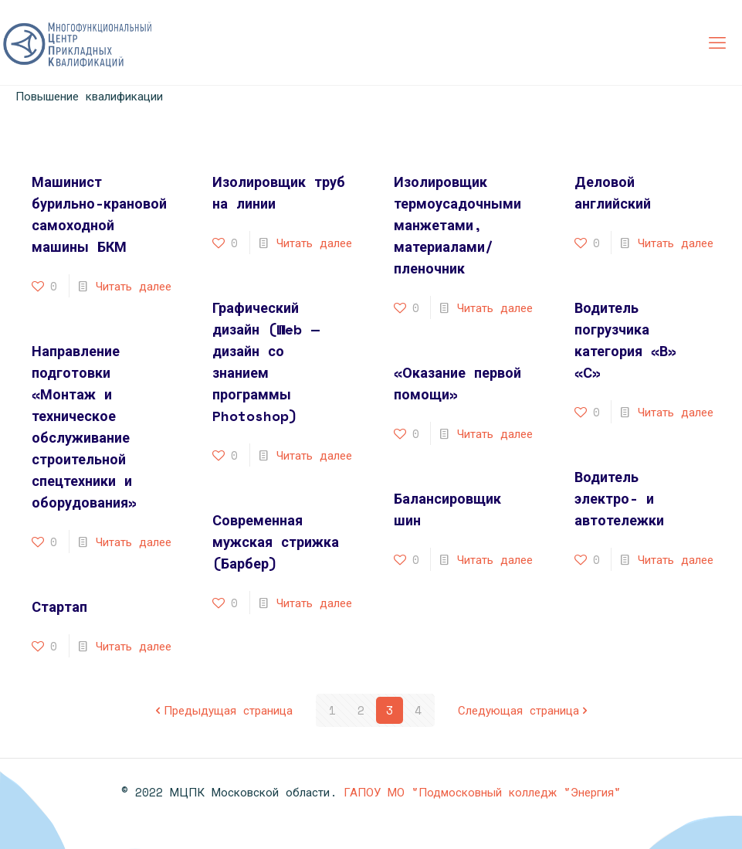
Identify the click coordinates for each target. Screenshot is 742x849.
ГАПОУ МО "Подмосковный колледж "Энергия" (482, 791)
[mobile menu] (717, 42)
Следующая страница (524, 709)
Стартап (59, 606)
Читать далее (133, 285)
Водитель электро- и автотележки (619, 498)
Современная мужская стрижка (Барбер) (275, 541)
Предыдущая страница (222, 709)
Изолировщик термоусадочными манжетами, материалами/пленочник (457, 224)
